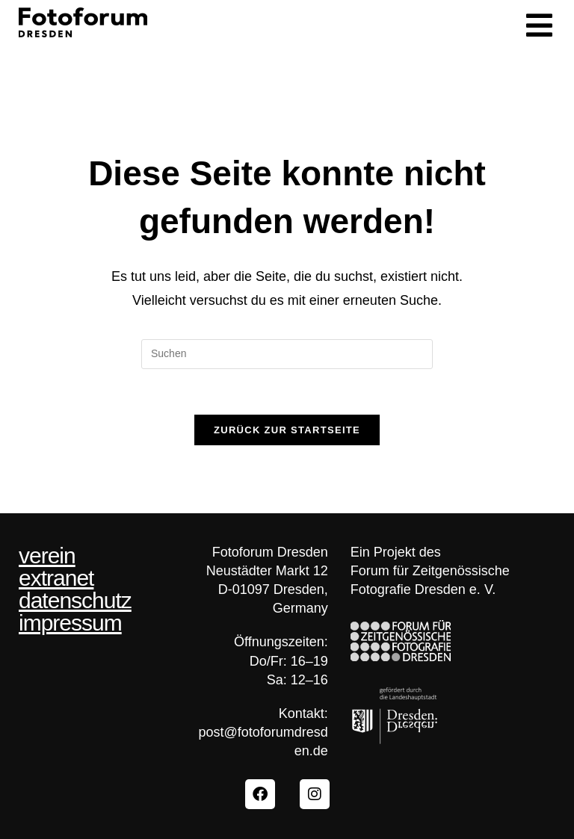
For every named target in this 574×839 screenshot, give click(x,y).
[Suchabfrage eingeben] (287, 354)
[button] (539, 26)
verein (47, 556)
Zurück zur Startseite (287, 430)
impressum (70, 623)
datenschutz (75, 600)
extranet (56, 578)
